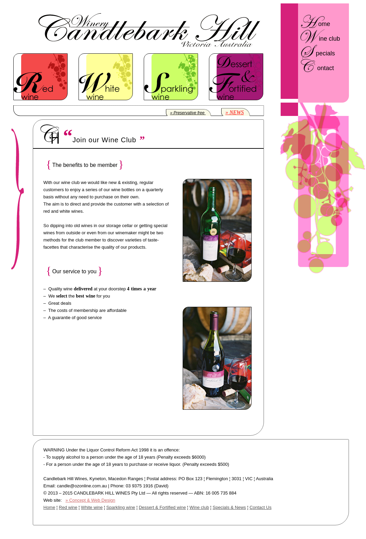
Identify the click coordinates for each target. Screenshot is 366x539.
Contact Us (260, 507)
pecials (325, 53)
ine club (329, 38)
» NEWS (234, 112)
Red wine (68, 507)
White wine (92, 507)
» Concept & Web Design (90, 500)
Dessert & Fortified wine (162, 507)
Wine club (199, 507)
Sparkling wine (120, 507)
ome (324, 24)
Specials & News (229, 507)
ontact (325, 68)
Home (49, 507)
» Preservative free (188, 112)
